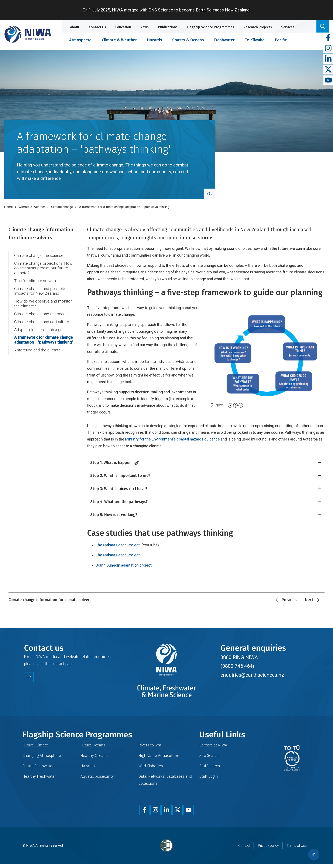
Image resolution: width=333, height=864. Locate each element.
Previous (289, 599)
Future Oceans (92, 745)
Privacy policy (268, 846)
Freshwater (224, 39)
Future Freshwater (38, 765)
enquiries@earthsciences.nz (252, 675)
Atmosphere (80, 39)
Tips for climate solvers (35, 281)
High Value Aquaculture (158, 755)
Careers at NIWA (213, 745)
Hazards (154, 39)
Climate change (62, 207)
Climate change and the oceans (41, 314)
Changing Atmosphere (42, 755)
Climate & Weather (119, 39)
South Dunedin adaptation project (124, 565)
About (74, 27)
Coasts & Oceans (188, 39)
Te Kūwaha (255, 39)
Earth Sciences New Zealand (223, 10)
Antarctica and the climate (37, 350)
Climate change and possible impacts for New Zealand (39, 291)
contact (58, 663)
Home (8, 207)
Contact (244, 846)
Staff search (209, 765)
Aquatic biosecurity (97, 776)
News (144, 27)
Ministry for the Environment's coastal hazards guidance (172, 439)
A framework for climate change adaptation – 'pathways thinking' (43, 340)
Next (309, 599)
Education (123, 27)
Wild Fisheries (150, 765)
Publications (168, 27)
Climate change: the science (38, 255)
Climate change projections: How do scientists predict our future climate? (43, 268)
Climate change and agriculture (41, 322)
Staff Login (208, 776)
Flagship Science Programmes (210, 27)
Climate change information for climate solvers (40, 234)
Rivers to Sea (149, 745)
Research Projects (257, 27)
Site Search (209, 755)
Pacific (281, 39)
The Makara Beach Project (118, 545)
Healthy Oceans (94, 755)
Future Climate (35, 745)
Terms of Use (297, 846)
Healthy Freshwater (39, 776)
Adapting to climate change (38, 329)
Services (287, 27)
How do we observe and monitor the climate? (43, 303)
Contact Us (97, 27)
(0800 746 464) (237, 666)
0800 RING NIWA (239, 657)
